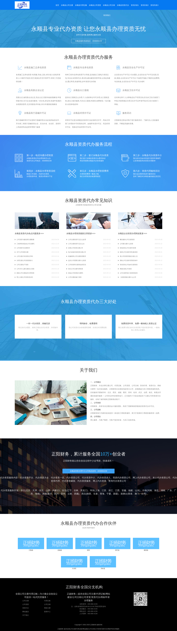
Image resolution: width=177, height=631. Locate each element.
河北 (41, 490)
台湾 (143, 494)
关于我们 (25, 615)
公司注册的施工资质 (74, 277)
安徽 (124, 490)
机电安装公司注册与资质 (128, 248)
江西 (117, 490)
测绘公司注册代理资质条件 (129, 260)
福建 (130, 490)
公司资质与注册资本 (23, 248)
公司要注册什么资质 (126, 244)
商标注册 (47, 608)
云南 (69, 494)
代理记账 (47, 601)
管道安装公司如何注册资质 (129, 265)
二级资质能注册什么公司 (128, 277)
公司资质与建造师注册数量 (25, 239)
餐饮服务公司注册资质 (127, 239)
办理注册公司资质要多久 (25, 260)
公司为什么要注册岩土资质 (25, 269)
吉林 (76, 490)
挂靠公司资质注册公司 (75, 248)
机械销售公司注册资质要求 (77, 256)
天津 (34, 490)
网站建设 (25, 612)
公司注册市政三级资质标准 (129, 273)
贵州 (63, 494)
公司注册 (25, 601)
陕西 (89, 494)
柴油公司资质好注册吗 (75, 273)
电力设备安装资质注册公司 (77, 252)
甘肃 (95, 494)
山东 (137, 490)
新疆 (115, 494)
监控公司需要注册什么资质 (77, 260)
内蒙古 (55, 490)
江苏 (104, 490)
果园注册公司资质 (126, 269)
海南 (37, 494)
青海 (102, 494)
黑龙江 (83, 490)
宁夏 (109, 494)
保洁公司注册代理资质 (75, 269)
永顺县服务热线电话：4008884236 (88, 43)
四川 (56, 494)
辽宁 (69, 490)
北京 (28, 490)
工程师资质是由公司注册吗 (25, 244)
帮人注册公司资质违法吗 (25, 277)
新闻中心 (47, 612)
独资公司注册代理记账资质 (129, 252)
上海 (97, 490)
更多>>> (40, 233)
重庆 (50, 494)
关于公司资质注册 (22, 252)
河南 (150, 490)
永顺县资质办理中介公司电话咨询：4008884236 (88, 471)
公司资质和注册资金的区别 (77, 265)
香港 (130, 494)
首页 (57, 5)
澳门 (137, 494)
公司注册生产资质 (22, 265)
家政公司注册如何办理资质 (25, 273)
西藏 (76, 494)
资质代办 (25, 608)
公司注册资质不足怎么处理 (77, 239)
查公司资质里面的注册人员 (129, 256)
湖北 (156, 490)
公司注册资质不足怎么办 (76, 244)
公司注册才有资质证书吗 (25, 256)
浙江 (110, 490)
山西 (48, 490)
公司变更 (25, 604)
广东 (169, 490)
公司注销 (47, 604)
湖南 (163, 490)
